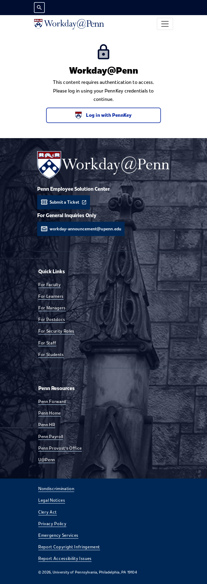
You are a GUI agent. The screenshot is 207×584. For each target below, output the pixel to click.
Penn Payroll (50, 436)
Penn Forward (52, 401)
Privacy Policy (52, 523)
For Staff (47, 343)
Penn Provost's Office (60, 448)
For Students (51, 354)
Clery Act (47, 512)
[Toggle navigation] (165, 24)
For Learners (51, 296)
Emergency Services (58, 535)
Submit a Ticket (64, 202)
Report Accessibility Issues (65, 558)
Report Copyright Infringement (69, 546)
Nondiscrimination (56, 488)
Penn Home (49, 413)
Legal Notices (51, 500)
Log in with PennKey (103, 115)
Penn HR (46, 424)
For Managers (52, 307)
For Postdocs (51, 319)
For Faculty (49, 284)
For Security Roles (56, 331)
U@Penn (46, 459)
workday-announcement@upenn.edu (86, 228)
